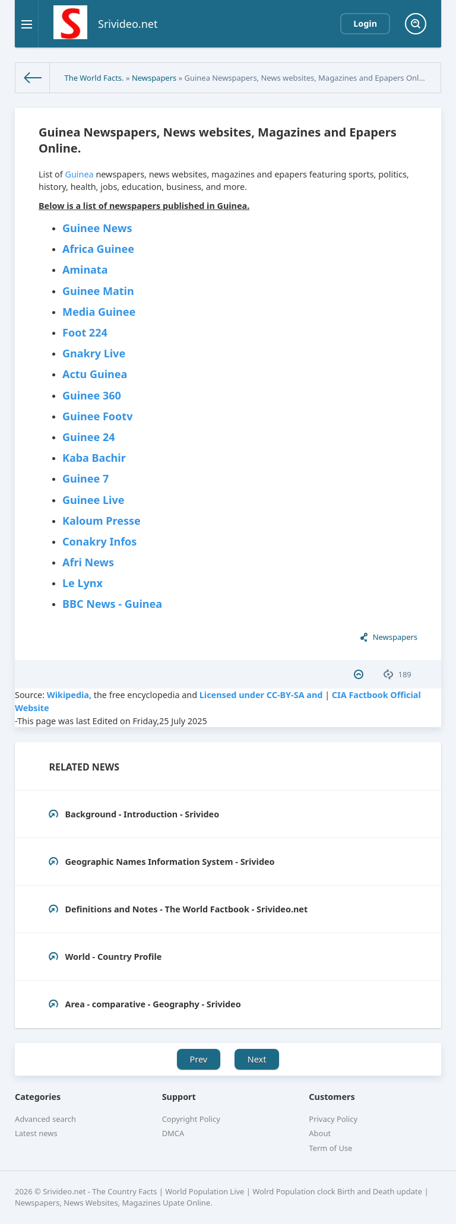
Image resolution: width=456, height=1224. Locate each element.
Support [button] (179, 1096)
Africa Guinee (98, 249)
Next (257, 1059)
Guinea (79, 174)
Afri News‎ (88, 562)
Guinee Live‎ (93, 500)
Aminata (84, 269)
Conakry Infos (99, 541)
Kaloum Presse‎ (101, 520)
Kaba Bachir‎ (94, 458)
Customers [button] (331, 1096)
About (320, 1133)
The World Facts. (94, 77)
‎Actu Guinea (94, 374)
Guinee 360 (91, 395)
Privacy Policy (333, 1119)
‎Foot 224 (84, 332)
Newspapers (154, 77)
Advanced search (45, 1119)
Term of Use (330, 1148)
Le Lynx (82, 583)
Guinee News (97, 228)
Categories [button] (38, 1096)
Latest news (36, 1133)
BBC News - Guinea (112, 604)
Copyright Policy (191, 1119)
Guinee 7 (85, 478)
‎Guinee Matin (98, 291)
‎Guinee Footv (97, 416)
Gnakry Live (93, 353)
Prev (199, 1059)
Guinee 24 (88, 437)
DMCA (173, 1133)
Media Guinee (98, 312)
